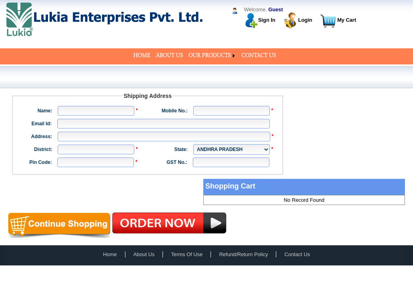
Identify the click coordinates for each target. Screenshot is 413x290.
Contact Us (297, 254)
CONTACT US (259, 55)
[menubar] (206, 55)
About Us (144, 254)
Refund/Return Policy (243, 254)
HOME (141, 55)
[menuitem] (141, 55)
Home (110, 254)
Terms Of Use (186, 254)
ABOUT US (169, 55)
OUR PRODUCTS (209, 55)
